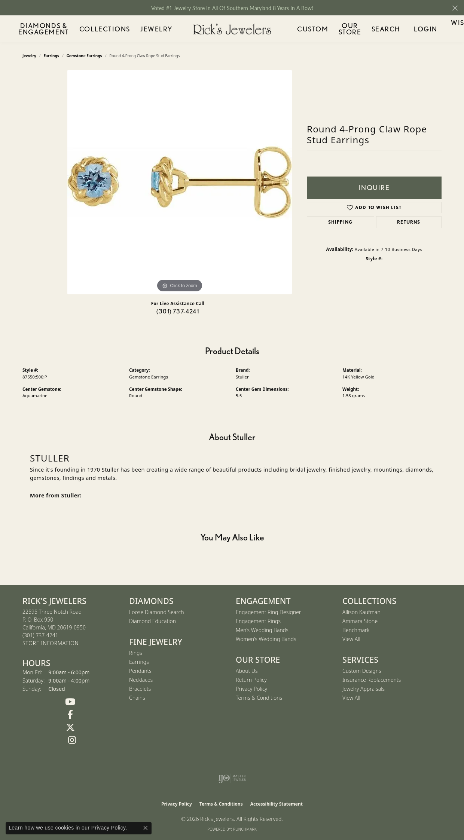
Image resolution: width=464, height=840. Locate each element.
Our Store (339, 29)
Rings (135, 652)
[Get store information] (50, 643)
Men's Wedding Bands (262, 630)
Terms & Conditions (259, 697)
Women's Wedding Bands (266, 639)
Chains (137, 697)
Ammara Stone (360, 621)
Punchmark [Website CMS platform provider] (245, 829)
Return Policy (251, 679)
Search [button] (373, 29)
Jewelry (158, 29)
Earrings (139, 661)
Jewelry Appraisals (363, 688)
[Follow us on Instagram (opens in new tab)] (72, 740)
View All (351, 639)
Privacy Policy (251, 688)
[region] (179, 182)
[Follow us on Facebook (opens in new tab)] (70, 714)
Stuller (242, 377)
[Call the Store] (40, 635)
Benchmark (355, 630)
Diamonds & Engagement (53, 29)
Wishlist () (432, 30)
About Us (247, 670)
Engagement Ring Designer (268, 612)
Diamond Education (152, 621)
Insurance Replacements (371, 679)
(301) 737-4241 (177, 311)
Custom (305, 29)
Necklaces (141, 679)
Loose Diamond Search (156, 612)
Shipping (340, 222)
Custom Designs (361, 670)
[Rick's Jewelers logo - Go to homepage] (232, 29)
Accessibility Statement (276, 804)
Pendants (140, 670)
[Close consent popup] (145, 828)
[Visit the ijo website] (232, 778)
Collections (118, 29)
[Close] (455, 8)
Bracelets (140, 688)
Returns (408, 222)
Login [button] (400, 30)
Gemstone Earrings (148, 377)
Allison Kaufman (361, 612)
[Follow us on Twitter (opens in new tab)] (70, 727)
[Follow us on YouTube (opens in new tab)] (70, 702)
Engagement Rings (258, 621)
